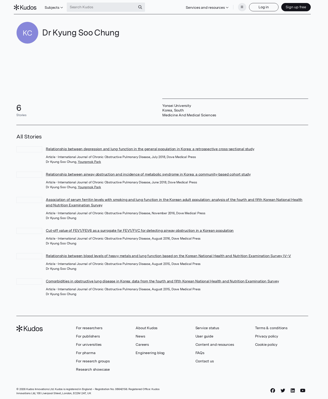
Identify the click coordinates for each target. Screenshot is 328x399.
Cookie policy (266, 343)
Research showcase (93, 368)
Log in (261, 6)
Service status (207, 326)
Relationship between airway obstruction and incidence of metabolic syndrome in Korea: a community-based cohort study (148, 173)
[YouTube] (302, 389)
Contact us (204, 360)
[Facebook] (272, 389)
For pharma (85, 351)
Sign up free (293, 6)
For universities (89, 343)
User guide (204, 335)
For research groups (93, 360)
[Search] (142, 6)
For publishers (88, 335)
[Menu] (239, 6)
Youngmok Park (89, 160)
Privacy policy (266, 335)
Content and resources (214, 343)
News (140, 335)
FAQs (199, 351)
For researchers (89, 326)
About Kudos (146, 326)
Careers (142, 343)
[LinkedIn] (293, 389)
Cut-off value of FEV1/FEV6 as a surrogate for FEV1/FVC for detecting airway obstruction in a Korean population (140, 229)
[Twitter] (283, 389)
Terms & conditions (271, 326)
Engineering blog (150, 351)
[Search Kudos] (104, 6)
